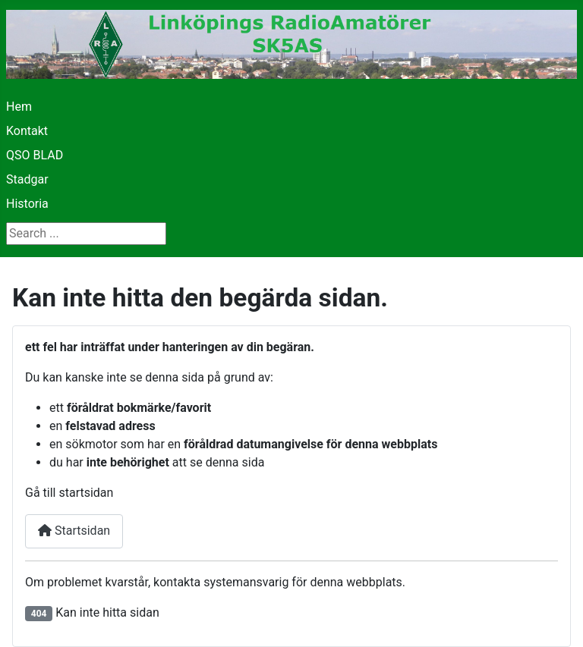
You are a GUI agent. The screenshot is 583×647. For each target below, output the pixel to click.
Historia (27, 203)
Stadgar (27, 179)
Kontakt (27, 131)
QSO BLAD (34, 155)
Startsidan (74, 530)
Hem (19, 106)
